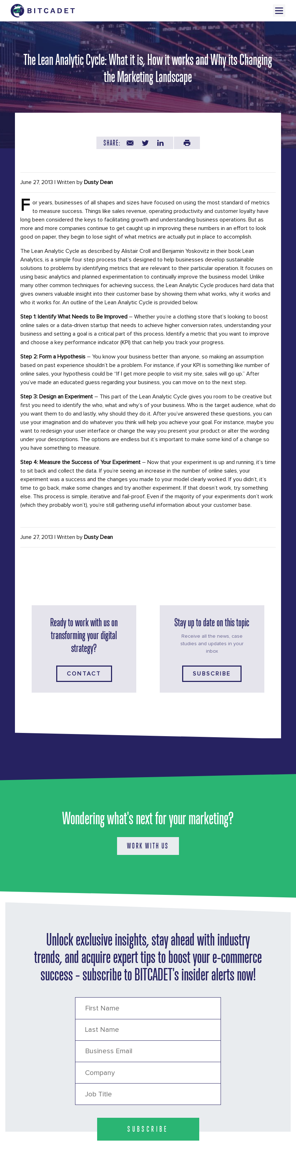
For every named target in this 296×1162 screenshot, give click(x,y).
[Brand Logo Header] (43, 11)
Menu (279, 10)
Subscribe (212, 674)
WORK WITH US (148, 845)
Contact (84, 674)
